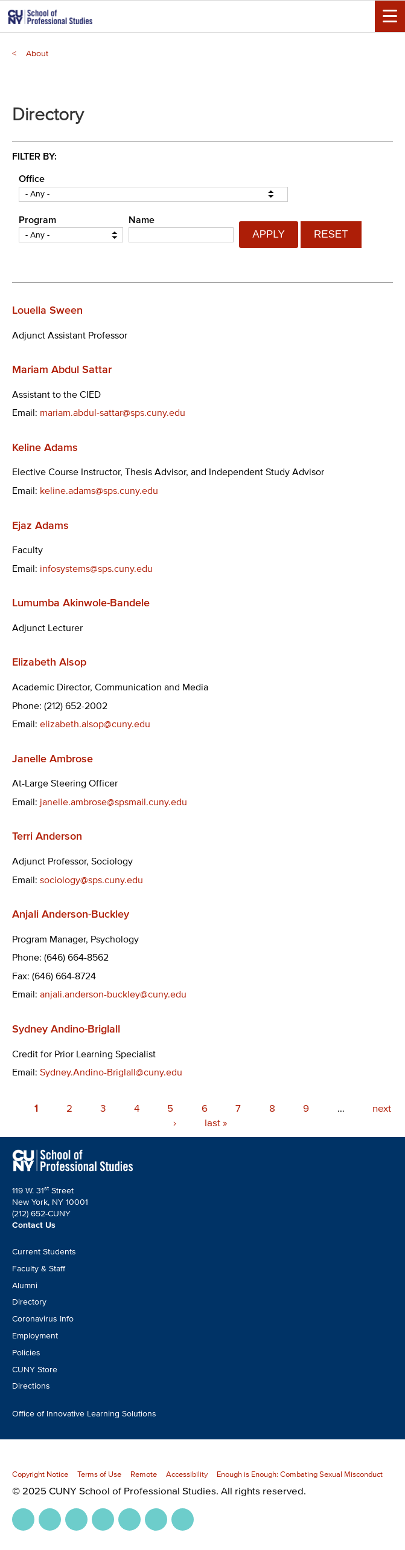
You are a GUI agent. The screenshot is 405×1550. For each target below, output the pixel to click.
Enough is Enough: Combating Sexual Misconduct (300, 1474)
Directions (31, 1385)
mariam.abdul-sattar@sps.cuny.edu (112, 412)
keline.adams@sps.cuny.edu (99, 490)
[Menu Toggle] (390, 16)
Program (37, 219)
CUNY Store (34, 1369)
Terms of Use (99, 1474)
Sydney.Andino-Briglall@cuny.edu (111, 1071)
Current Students (44, 1251)
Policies (26, 1352)
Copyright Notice (40, 1474)
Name (142, 219)
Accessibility (187, 1474)
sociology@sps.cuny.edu (91, 879)
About (37, 53)
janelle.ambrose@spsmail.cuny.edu (113, 801)
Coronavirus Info (43, 1318)
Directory (29, 1301)
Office (32, 178)
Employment (35, 1335)
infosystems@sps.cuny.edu (96, 568)
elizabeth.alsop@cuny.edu (95, 723)
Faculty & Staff (38, 1268)
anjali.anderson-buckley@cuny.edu (113, 993)
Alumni (24, 1285)
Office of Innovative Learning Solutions (84, 1413)
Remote (143, 1474)
